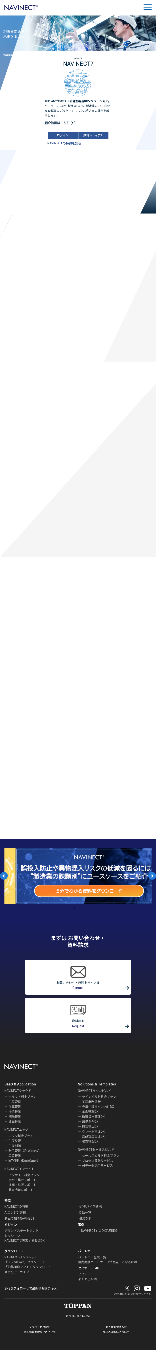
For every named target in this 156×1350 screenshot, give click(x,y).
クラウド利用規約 (39, 1327)
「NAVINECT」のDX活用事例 (98, 1230)
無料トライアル (93, 135)
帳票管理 (14, 1111)
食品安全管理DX (93, 1136)
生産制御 (14, 1146)
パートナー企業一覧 (92, 1257)
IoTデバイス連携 (90, 1206)
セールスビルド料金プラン (100, 1155)
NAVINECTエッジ (16, 1129)
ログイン (62, 135)
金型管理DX (90, 1111)
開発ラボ (85, 1218)
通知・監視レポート (22, 1185)
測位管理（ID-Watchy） (24, 1151)
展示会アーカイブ (16, 1272)
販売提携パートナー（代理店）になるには (107, 1262)
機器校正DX (90, 1126)
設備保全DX (90, 1121)
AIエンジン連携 (15, 1212)
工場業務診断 (91, 1102)
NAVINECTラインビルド (94, 1091)
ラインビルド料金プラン (99, 1097)
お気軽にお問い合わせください (133, 1294)
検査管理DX (90, 1141)
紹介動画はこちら (57, 123)
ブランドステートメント (21, 1230)
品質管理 (14, 1155)
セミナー (84, 1274)
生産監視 (14, 1141)
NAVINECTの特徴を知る (64, 143)
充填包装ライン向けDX (98, 1106)
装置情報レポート (20, 1190)
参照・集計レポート (22, 1180)
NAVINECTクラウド (17, 1091)
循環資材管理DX (93, 1116)
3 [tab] (81, 907)
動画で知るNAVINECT (19, 1218)
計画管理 (14, 1121)
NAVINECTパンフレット (21, 1257)
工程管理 (14, 1102)
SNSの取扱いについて (116, 1332)
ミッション (12, 1236)
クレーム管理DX (93, 1131)
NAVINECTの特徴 (16, 1206)
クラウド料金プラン (22, 1097)
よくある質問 (87, 1279)
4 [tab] (88, 907)
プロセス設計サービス (97, 1160)
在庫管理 (14, 1106)
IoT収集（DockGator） (24, 1160)
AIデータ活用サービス (97, 1165)
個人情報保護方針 (116, 1327)
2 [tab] (74, 907)
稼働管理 (14, 1116)
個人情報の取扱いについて (40, 1332)
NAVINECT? (78, 63)
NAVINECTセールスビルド (96, 1149)
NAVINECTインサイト (19, 1169)
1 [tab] (68, 907)
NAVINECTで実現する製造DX (24, 1240)
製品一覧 (85, 1212)
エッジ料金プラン (20, 1136)
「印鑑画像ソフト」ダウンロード (27, 1267)
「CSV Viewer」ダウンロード (25, 1262)
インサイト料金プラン (24, 1175)
